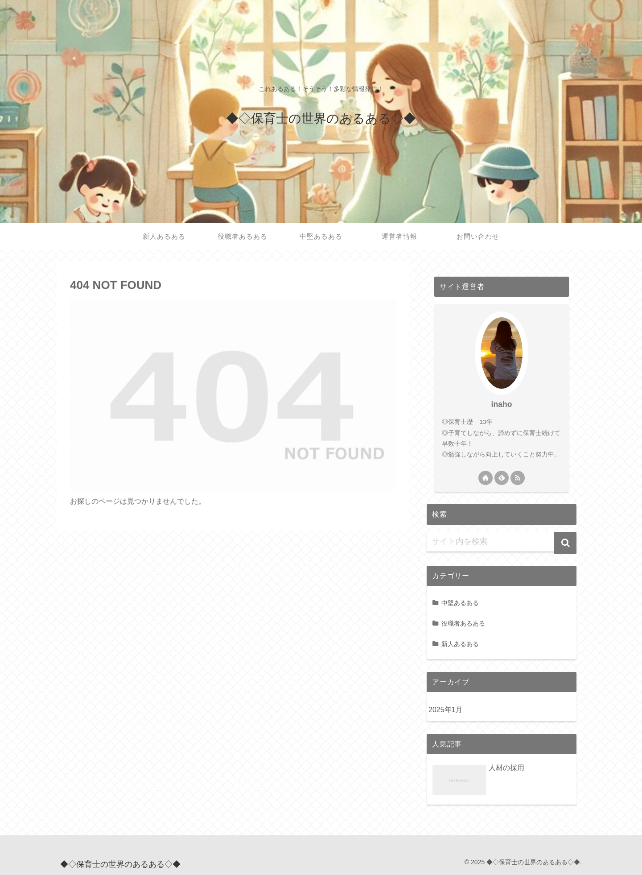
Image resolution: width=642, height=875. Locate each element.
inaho (501, 404)
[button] (565, 543)
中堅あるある (460, 602)
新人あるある (460, 643)
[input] (501, 542)
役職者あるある (463, 623)
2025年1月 (445, 709)
